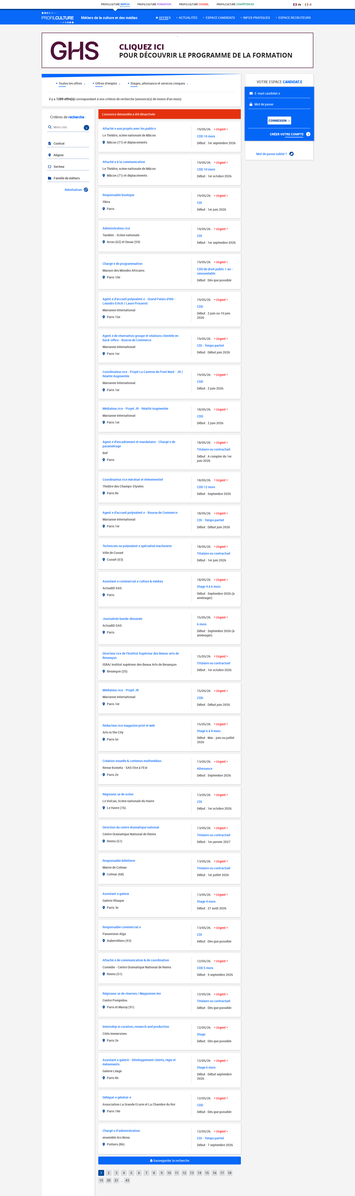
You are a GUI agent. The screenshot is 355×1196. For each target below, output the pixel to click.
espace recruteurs (294, 17)
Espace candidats (220, 17)
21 (116, 1180)
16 (214, 1173)
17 (222, 1173)
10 (169, 1173)
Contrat (56, 143)
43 (127, 1180)
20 (108, 1180)
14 (199, 1173)
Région (55, 155)
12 (184, 1173)
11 (177, 1173)
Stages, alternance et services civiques (159, 83)
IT (308, 4)
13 (192, 1173)
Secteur (56, 166)
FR (297, 4)
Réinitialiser (76, 190)
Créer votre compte (290, 134)
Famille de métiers (63, 178)
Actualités (188, 17)
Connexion (279, 120)
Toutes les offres (72, 83)
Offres (165, 17)
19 (101, 1180)
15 (207, 1173)
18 (229, 1173)
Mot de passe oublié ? (275, 154)
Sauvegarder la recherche (169, 1160)
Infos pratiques (256, 17)
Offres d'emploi (107, 83)
